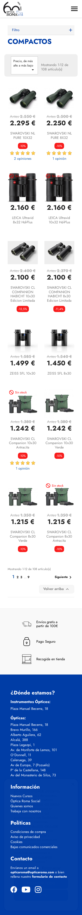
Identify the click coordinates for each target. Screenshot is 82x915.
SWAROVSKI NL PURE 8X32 (59, 135)
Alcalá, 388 (19, 740)
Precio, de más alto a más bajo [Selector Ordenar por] (24, 65)
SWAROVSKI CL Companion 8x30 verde (23, 536)
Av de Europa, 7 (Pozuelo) (30, 765)
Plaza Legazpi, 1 (22, 745)
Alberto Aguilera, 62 (25, 735)
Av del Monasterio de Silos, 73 (33, 775)
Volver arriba (56, 589)
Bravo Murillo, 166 (24, 730)
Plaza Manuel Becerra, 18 (29, 709)
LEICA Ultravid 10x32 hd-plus (59, 220)
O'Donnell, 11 (20, 755)
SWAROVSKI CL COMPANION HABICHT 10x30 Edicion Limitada (22, 294)
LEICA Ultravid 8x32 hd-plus (22, 220)
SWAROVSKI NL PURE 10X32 (22, 135)
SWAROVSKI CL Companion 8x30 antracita (59, 536)
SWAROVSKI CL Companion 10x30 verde (59, 443)
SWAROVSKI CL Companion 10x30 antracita (23, 443)
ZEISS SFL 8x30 (59, 373)
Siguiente (64, 577)
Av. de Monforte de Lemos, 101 (33, 750)
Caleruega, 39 (21, 760)
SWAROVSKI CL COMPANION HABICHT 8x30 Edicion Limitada (59, 294)
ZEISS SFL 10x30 (22, 373)
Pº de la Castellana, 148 (28, 770)
